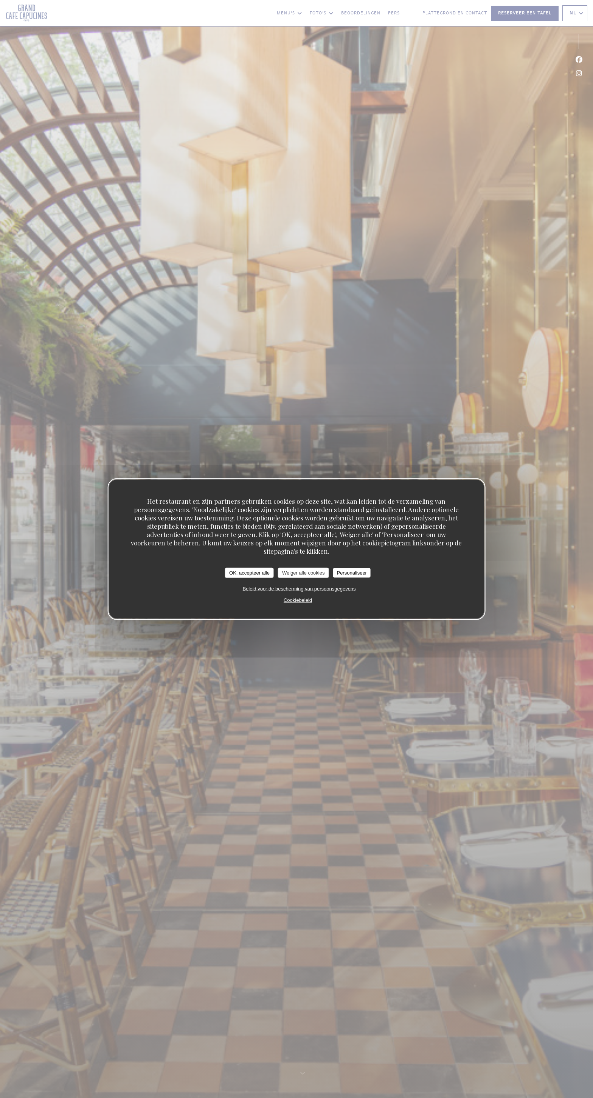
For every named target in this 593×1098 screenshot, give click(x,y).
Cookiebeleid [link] (298, 600)
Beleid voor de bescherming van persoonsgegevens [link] (298, 589)
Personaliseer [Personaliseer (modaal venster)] (352, 572)
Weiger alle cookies (303, 572)
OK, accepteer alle (249, 572)
